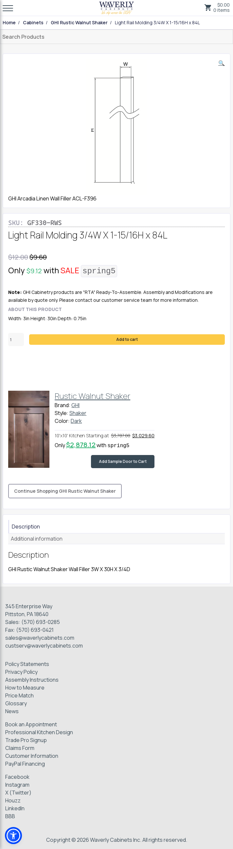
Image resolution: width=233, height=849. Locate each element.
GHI (75, 405)
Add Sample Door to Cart (123, 461)
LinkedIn (15, 808)
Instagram (17, 784)
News (12, 711)
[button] (221, 63)
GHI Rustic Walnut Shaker (79, 22)
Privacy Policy (21, 671)
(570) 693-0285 (40, 622)
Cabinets (33, 22)
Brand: (62, 405)
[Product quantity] (16, 339)
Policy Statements (27, 664)
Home (9, 22)
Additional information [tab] (37, 538)
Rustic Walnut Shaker (92, 395)
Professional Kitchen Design (39, 732)
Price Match (19, 695)
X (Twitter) (18, 792)
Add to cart (127, 339)
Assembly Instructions (32, 679)
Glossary (16, 703)
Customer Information (31, 755)
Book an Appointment (31, 724)
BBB (10, 816)
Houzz (13, 800)
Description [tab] (26, 526)
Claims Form (19, 748)
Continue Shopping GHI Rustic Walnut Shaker (65, 491)
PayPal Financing (25, 763)
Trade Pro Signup (26, 740)
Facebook (17, 776)
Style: (61, 413)
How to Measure (25, 687)
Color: (62, 420)
